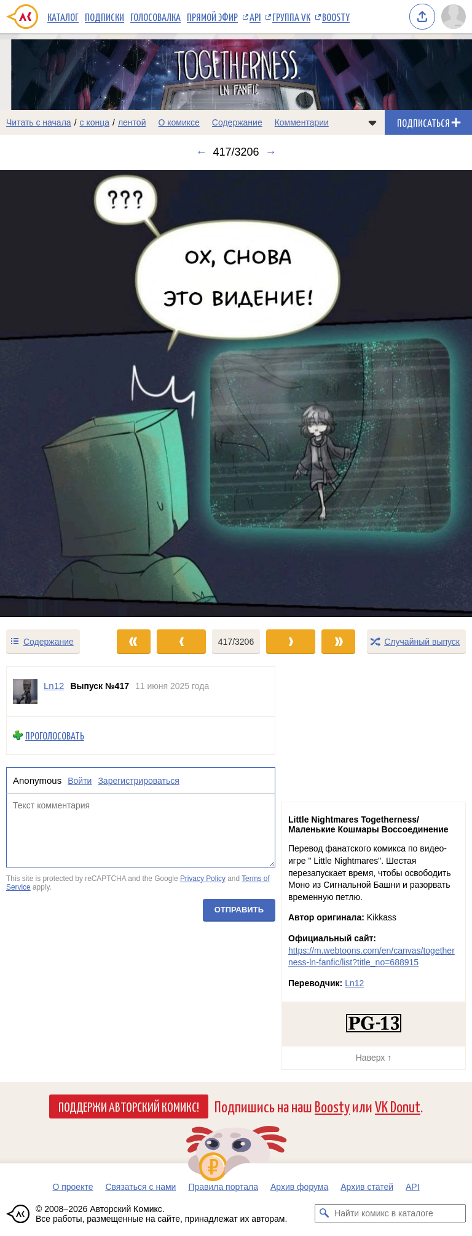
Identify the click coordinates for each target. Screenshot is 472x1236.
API (255, 16)
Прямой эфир (212, 16)
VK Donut (397, 1105)
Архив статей (366, 1187)
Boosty (336, 16)
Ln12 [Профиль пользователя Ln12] (54, 685)
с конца (95, 122)
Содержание (237, 122)
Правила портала (223, 1187)
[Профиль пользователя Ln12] (25, 691)
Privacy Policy (203, 878)
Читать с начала (38, 122)
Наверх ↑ (373, 1058)
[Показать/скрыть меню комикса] (372, 122)
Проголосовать (54, 735)
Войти (80, 781)
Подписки (104, 16)
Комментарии (302, 122)
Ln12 (354, 983)
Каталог (63, 16)
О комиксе (178, 122)
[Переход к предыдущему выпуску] (59, 393)
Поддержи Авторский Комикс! (128, 1106)
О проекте (72, 1187)
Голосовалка (155, 16)
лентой (132, 122)
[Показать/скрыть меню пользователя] (453, 16)
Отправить (239, 910)
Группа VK (291, 16)
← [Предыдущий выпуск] (200, 152)
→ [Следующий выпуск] (271, 152)
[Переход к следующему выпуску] (236, 393)
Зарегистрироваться (138, 781)
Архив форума (299, 1187)
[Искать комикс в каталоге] (323, 1213)
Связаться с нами (140, 1187)
